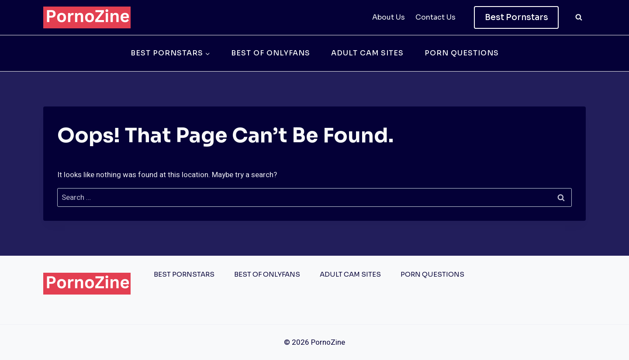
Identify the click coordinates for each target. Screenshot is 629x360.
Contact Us (435, 17)
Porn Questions (462, 53)
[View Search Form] (579, 17)
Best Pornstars (516, 17)
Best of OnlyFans (270, 53)
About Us (388, 17)
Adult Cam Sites (367, 53)
